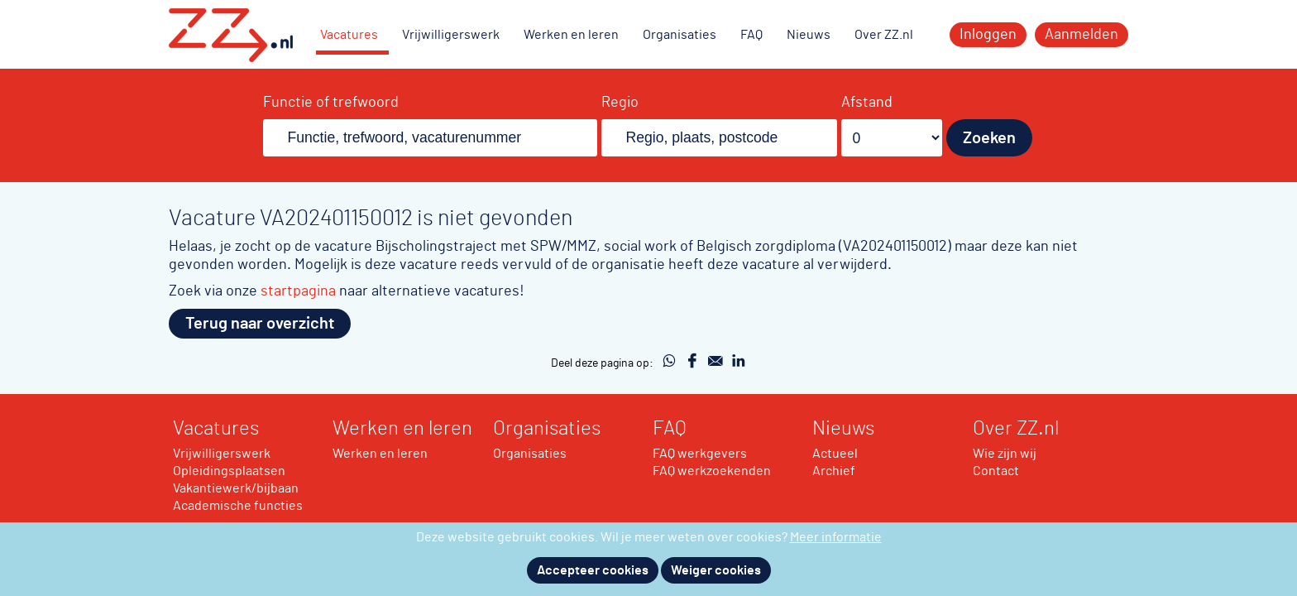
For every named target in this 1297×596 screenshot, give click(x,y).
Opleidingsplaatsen (229, 471)
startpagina (298, 291)
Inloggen (988, 34)
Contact (996, 471)
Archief (833, 471)
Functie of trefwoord (331, 102)
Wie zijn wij (1004, 453)
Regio (620, 102)
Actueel (835, 453)
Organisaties (679, 34)
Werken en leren (571, 34)
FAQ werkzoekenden (712, 471)
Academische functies (238, 505)
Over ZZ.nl (883, 34)
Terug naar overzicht (259, 323)
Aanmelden (1081, 34)
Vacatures (349, 34)
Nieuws (808, 34)
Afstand (867, 102)
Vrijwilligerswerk (451, 34)
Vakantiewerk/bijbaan (236, 488)
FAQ (751, 34)
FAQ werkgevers (700, 453)
